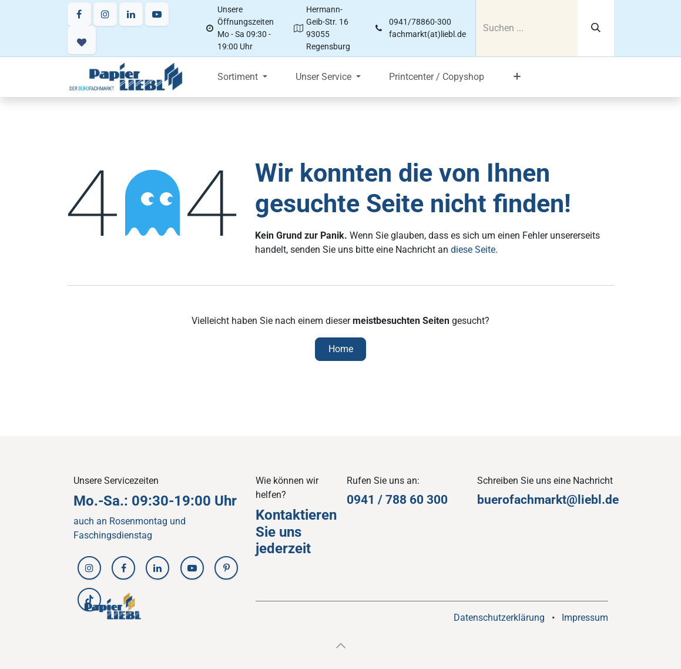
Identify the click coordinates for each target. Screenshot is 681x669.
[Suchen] (595, 28)
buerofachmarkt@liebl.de (548, 500)
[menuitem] (242, 77)
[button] (341, 645)
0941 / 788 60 (387, 500)
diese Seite (473, 249)
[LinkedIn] (131, 14)
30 (434, 500)
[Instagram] (105, 14)
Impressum (585, 617)
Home (340, 348)
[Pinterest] (226, 568)
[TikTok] (89, 600)
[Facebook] (79, 14)
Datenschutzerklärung (499, 617)
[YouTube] (157, 14)
